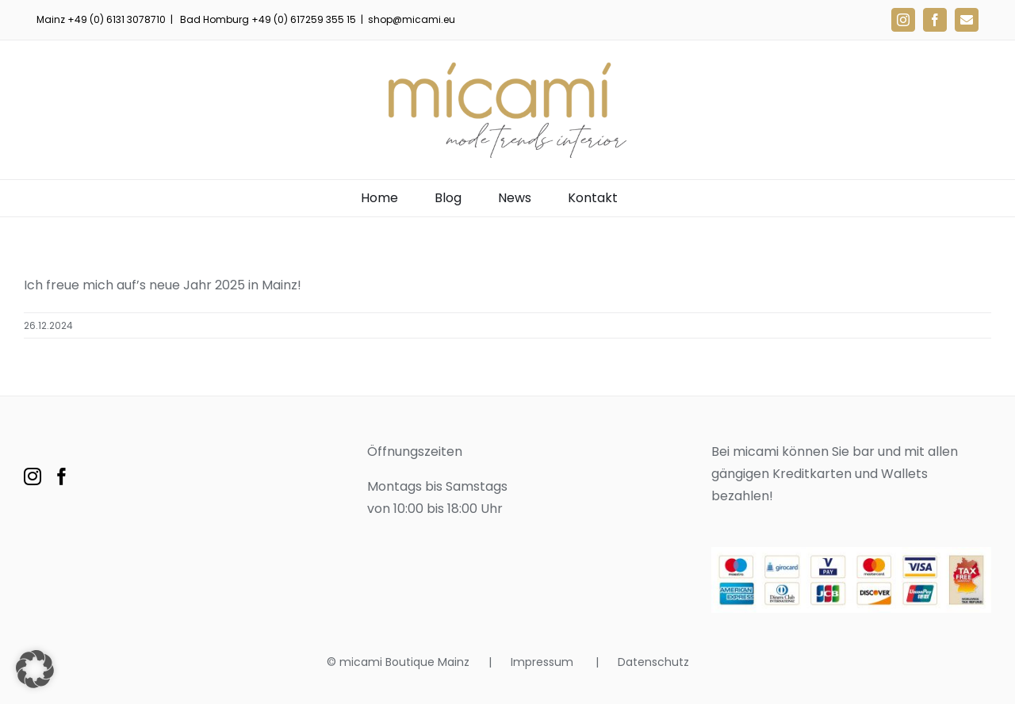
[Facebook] (62, 476)
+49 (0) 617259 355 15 (303, 19)
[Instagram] (32, 476)
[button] (35, 669)
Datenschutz (653, 662)
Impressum (543, 662)
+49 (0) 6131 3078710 (116, 19)
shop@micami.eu (411, 19)
